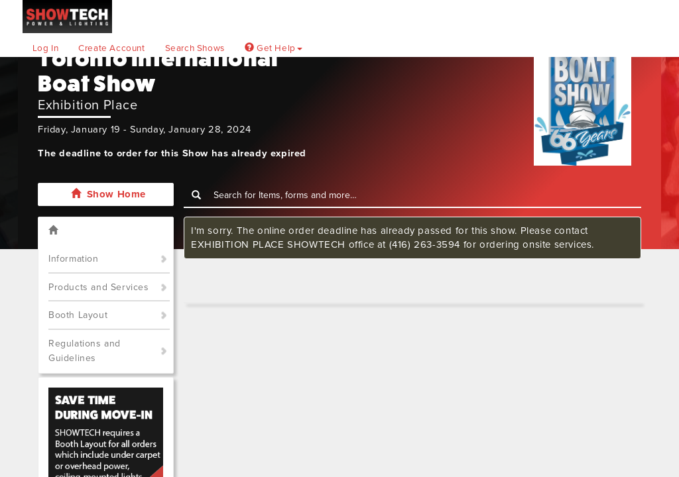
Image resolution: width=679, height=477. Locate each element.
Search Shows (195, 48)
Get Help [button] (273, 48)
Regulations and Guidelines (84, 351)
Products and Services (98, 287)
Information (73, 258)
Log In (45, 48)
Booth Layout (77, 315)
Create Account (111, 48)
